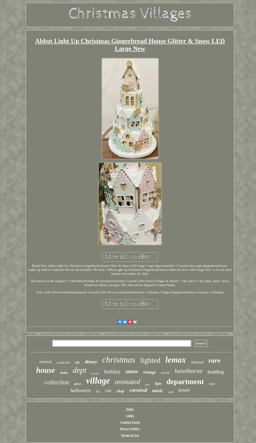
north (171, 392)
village (98, 381)
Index (130, 409)
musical (197, 362)
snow (132, 371)
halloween (80, 390)
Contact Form (130, 422)
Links (130, 415)
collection (56, 382)
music (157, 390)
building (216, 372)
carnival (138, 390)
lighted (150, 360)
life (98, 391)
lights (212, 384)
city (77, 362)
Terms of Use (130, 435)
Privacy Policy (130, 428)
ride (108, 390)
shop (120, 391)
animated (127, 382)
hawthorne (188, 371)
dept (79, 370)
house (45, 370)
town (184, 390)
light (158, 384)
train (64, 373)
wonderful (63, 362)
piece (77, 384)
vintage (149, 372)
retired (46, 361)
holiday (112, 371)
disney (91, 361)
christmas (118, 359)
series (165, 373)
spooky (95, 373)
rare (214, 360)
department (185, 381)
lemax (176, 359)
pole (147, 384)
